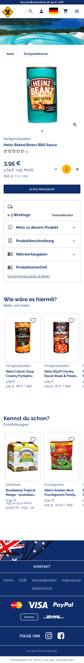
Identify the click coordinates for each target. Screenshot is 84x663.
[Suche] (30, 11)
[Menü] (76, 11)
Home (8, 580)
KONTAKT (41, 567)
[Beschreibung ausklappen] (42, 240)
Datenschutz (42, 588)
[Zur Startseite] (7, 17)
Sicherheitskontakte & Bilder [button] (28, 276)
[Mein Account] (41, 11)
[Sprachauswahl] (53, 11)
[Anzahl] (66, 169)
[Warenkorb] (65, 11)
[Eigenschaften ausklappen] (42, 227)
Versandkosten (44, 580)
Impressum (71, 580)
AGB (22, 580)
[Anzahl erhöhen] (77, 169)
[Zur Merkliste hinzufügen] (33, 320)
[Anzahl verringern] (55, 169)
